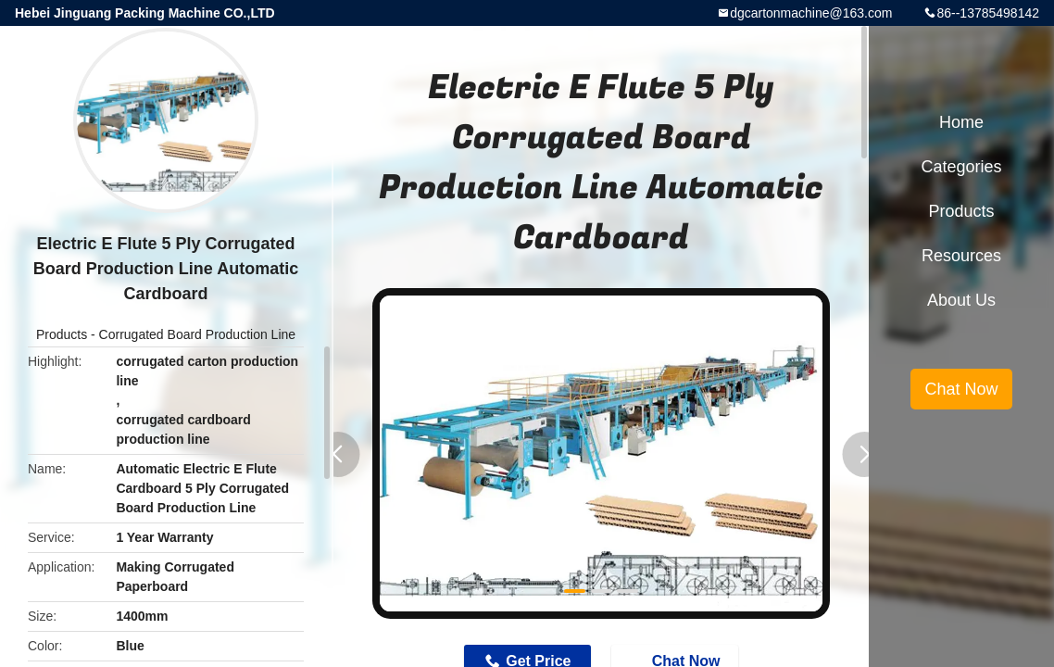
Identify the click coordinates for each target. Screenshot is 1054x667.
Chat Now (961, 389)
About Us (961, 300)
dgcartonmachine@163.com (811, 13)
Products (61, 334)
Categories (961, 166)
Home (961, 122)
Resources (961, 255)
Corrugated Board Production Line (197, 334)
